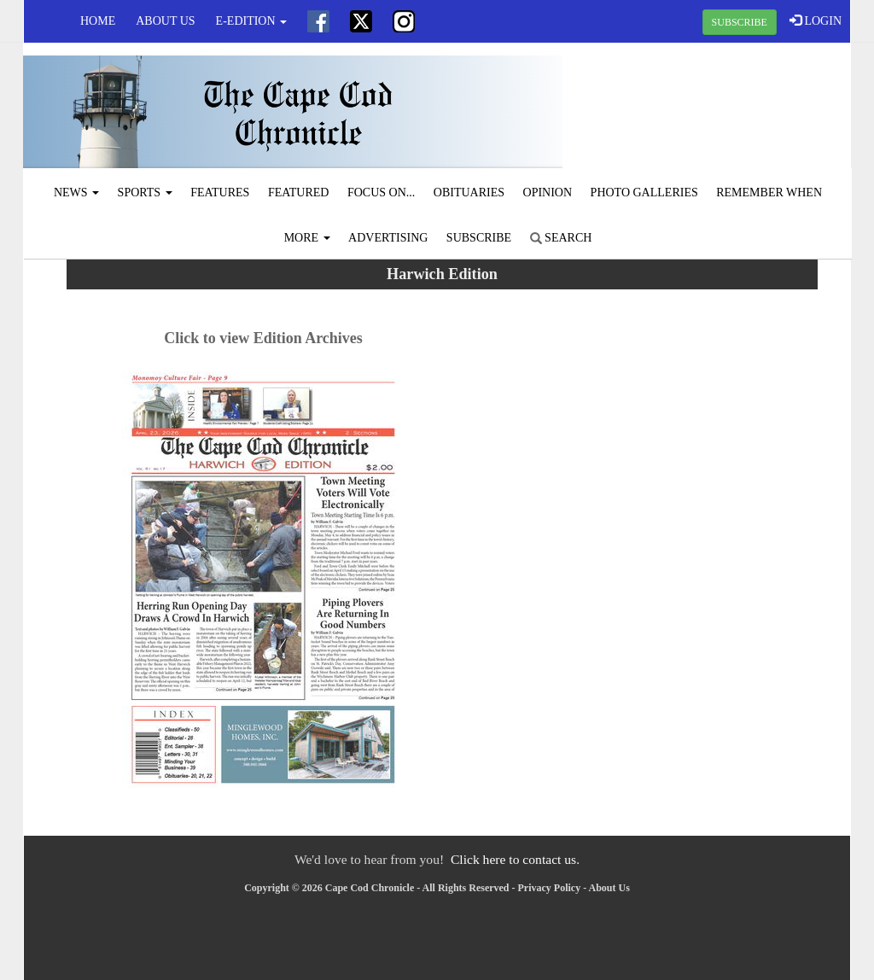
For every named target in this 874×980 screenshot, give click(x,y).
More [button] (307, 237)
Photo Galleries (644, 192)
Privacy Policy (549, 888)
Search (561, 237)
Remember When (769, 192)
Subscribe (478, 237)
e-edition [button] (251, 21)
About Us (165, 21)
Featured (298, 192)
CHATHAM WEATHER (712, 106)
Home (97, 21)
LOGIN (816, 20)
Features (219, 192)
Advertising (388, 237)
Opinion (548, 192)
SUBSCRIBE (739, 22)
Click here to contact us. (515, 859)
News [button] (76, 192)
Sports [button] (145, 192)
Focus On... (381, 192)
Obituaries (469, 192)
